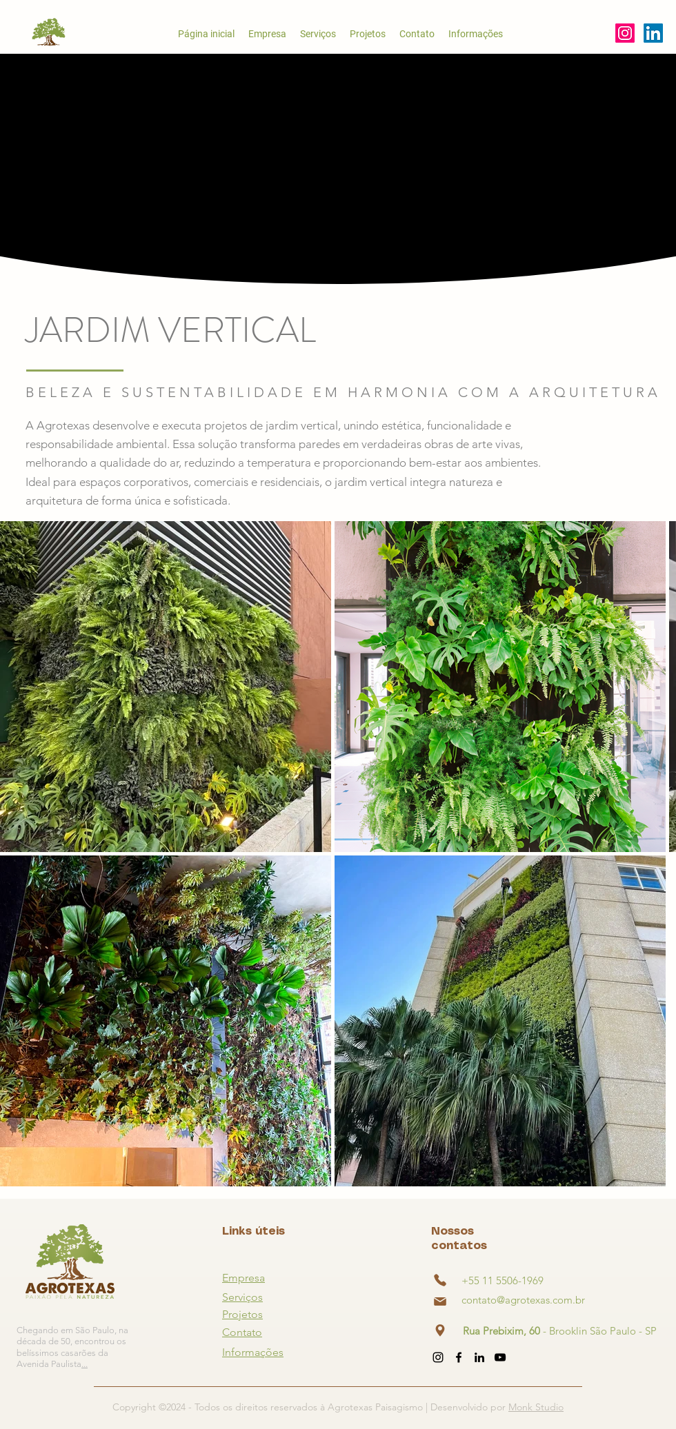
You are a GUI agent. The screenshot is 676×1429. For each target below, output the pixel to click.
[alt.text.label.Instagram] (625, 33)
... (84, 1364)
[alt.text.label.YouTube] (653, 33)
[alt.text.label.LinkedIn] (479, 1357)
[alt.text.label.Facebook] (459, 1357)
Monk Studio (536, 1407)
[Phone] (440, 1280)
